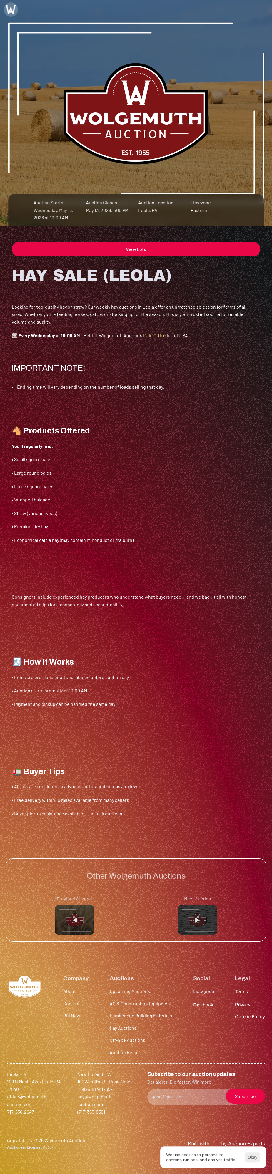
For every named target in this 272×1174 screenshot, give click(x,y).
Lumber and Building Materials (141, 1015)
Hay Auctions (123, 1028)
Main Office (154, 335)
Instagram (203, 991)
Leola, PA (148, 210)
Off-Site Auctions (127, 1040)
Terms (241, 991)
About (69, 991)
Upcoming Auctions (130, 991)
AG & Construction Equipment (141, 1003)
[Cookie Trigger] (250, 1016)
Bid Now (71, 1015)
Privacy (243, 1004)
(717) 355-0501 (91, 1112)
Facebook (203, 1004)
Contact (71, 1003)
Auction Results (126, 1052)
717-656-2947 (20, 1112)
